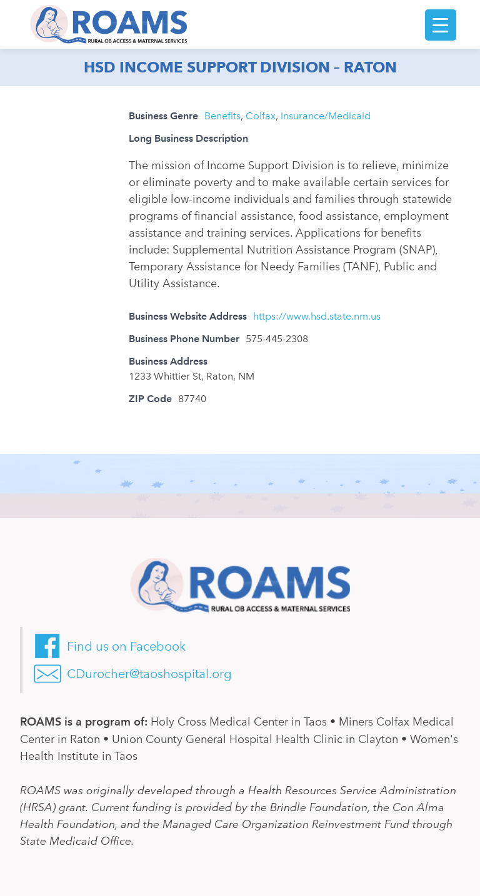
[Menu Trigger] (440, 25)
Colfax (261, 116)
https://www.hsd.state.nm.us (317, 316)
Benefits (222, 116)
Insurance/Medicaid (326, 116)
